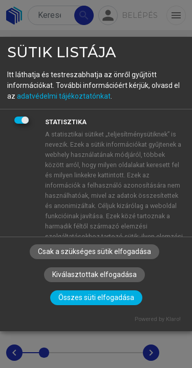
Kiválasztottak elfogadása (94, 274)
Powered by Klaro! (158, 319)
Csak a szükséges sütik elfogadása (94, 251)
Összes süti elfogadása (96, 297)
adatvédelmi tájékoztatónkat (64, 96)
